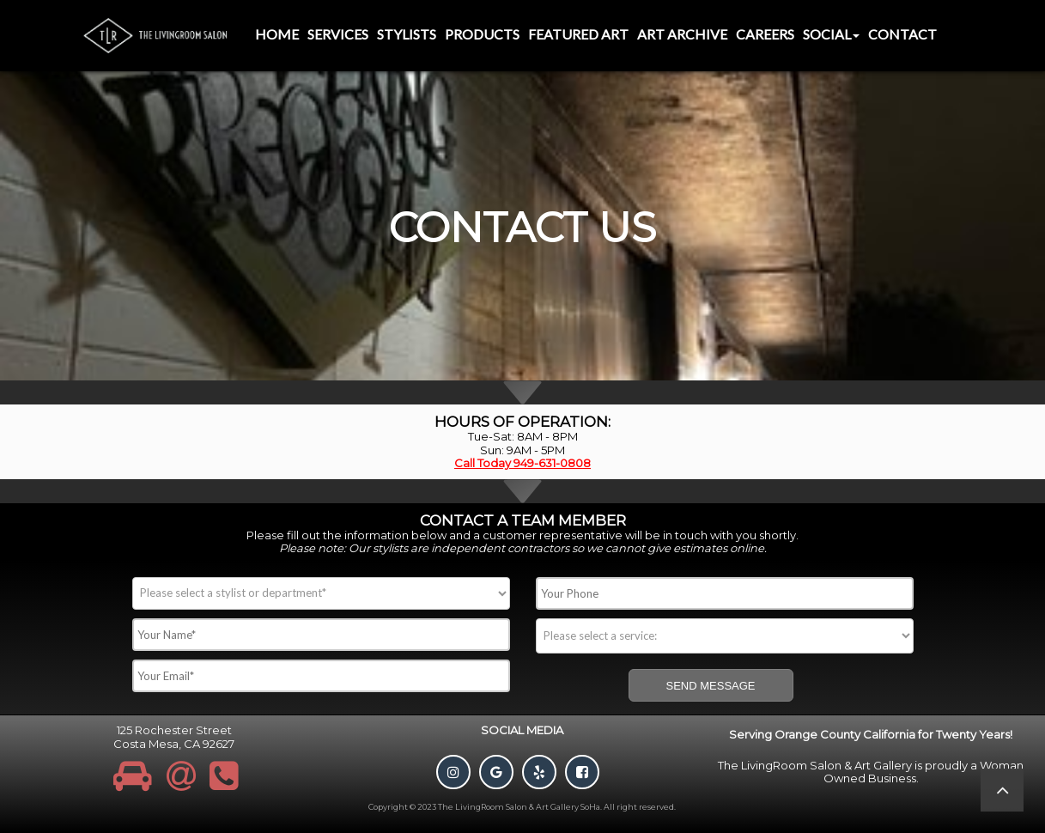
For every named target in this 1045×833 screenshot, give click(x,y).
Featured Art (578, 34)
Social (831, 34)
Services (337, 34)
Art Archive (682, 34)
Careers (765, 34)
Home (277, 34)
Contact (902, 34)
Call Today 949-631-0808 (522, 463)
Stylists (406, 34)
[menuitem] (277, 35)
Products (482, 34)
